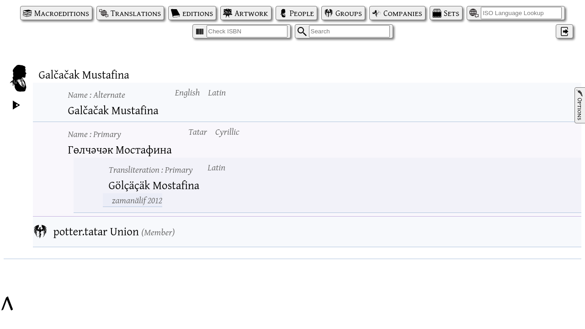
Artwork (251, 13)
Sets (451, 13)
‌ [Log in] (564, 31)
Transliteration (151, 169)
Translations (136, 13)
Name (96, 94)
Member (158, 232)
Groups (348, 13)
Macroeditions (61, 13)
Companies (402, 13)
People (302, 13)
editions (197, 13)
